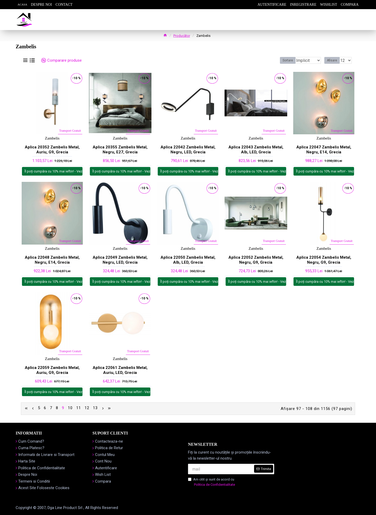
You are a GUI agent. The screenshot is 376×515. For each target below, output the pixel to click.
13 (95, 408)
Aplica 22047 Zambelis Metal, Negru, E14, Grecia (323, 150)
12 (87, 408)
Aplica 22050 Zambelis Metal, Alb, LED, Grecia (188, 260)
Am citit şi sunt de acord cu (212, 481)
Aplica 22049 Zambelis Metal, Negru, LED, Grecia (120, 260)
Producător (181, 36)
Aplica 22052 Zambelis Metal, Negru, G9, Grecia (255, 260)
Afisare (333, 60)
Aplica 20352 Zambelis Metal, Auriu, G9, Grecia (52, 150)
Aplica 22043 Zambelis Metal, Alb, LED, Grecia (255, 150)
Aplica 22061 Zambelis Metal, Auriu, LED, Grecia (120, 370)
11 (78, 408)
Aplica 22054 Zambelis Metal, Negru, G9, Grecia (323, 260)
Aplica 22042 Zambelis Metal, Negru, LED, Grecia (188, 150)
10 (70, 408)
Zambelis (52, 138)
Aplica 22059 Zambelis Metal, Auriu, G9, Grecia (52, 370)
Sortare (279, 60)
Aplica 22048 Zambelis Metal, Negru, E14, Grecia (52, 260)
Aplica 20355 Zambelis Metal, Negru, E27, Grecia (120, 150)
